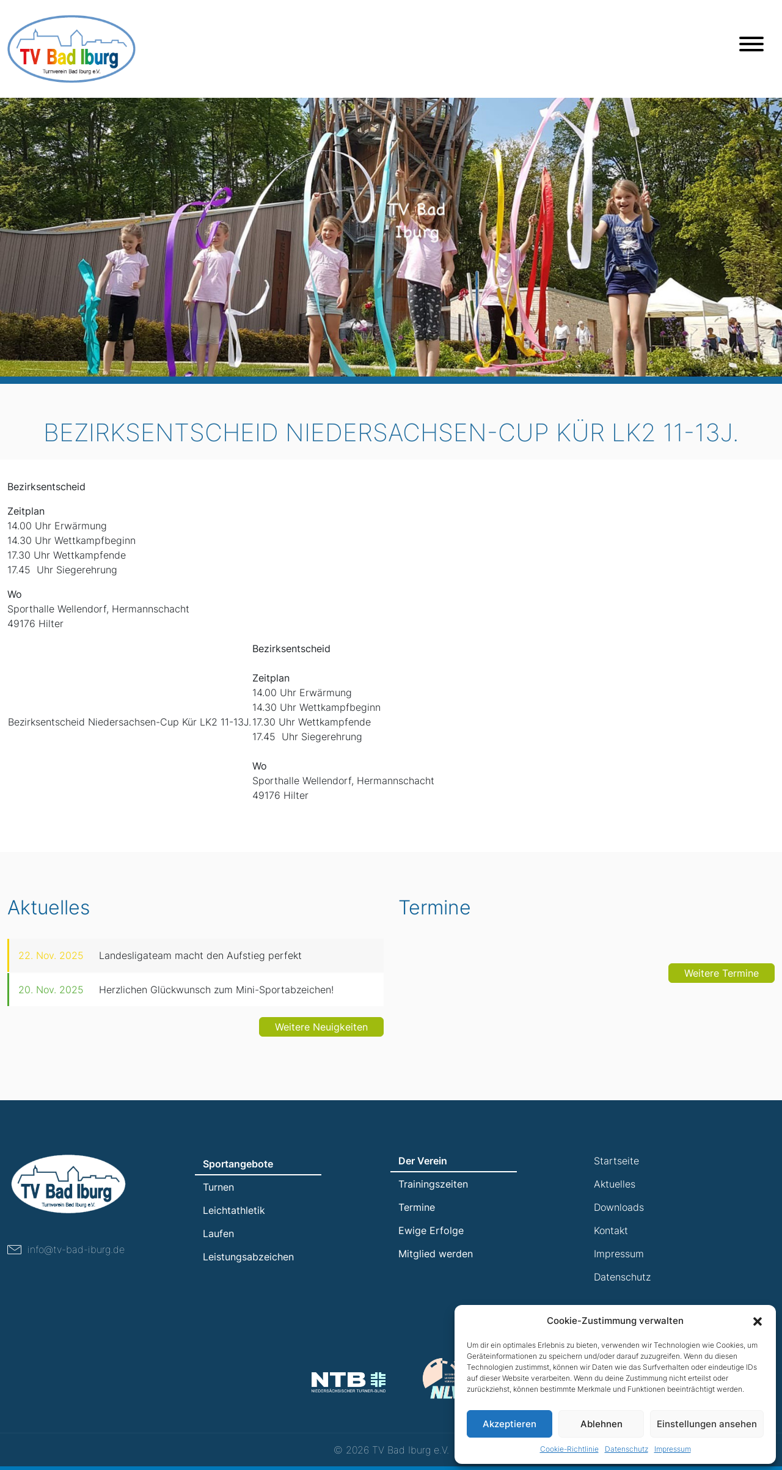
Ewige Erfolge (431, 1230)
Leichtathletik (234, 1210)
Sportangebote (238, 1164)
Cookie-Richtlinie (569, 1448)
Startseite (616, 1161)
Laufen (218, 1233)
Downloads (619, 1207)
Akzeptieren (509, 1424)
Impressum (672, 1448)
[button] (757, 1321)
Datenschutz (626, 1448)
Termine (416, 1207)
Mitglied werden (435, 1254)
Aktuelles (614, 1184)
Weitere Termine (721, 985)
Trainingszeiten (433, 1184)
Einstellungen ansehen (707, 1424)
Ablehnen (601, 1424)
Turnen (218, 1187)
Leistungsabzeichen (248, 1257)
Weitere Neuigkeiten (321, 1039)
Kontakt (611, 1230)
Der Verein (422, 1161)
